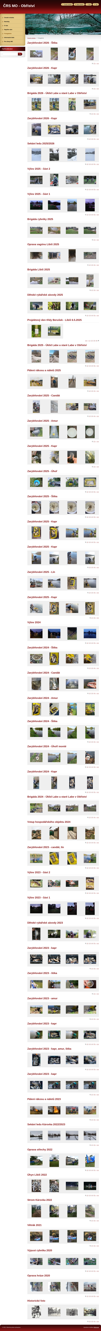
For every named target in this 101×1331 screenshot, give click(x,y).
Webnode (96, 1327)
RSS (89, 4)
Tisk (96, 4)
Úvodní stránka (31, 38)
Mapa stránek (79, 4)
